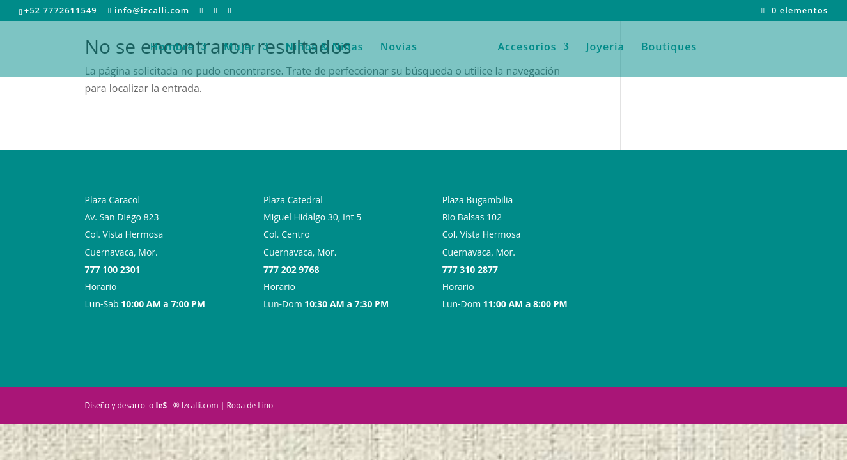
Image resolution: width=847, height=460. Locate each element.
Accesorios (522, 51)
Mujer (244, 51)
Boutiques (664, 51)
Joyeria (601, 51)
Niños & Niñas (329, 51)
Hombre (177, 51)
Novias (403, 51)
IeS (161, 405)
